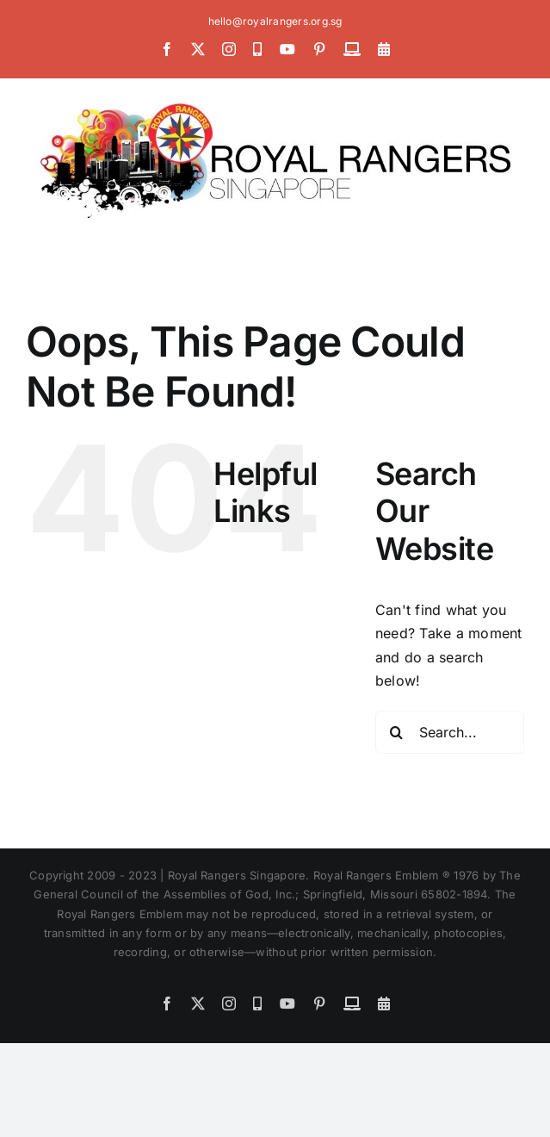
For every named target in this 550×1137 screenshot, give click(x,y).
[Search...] (449, 732)
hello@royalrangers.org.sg (275, 21)
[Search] (396, 732)
